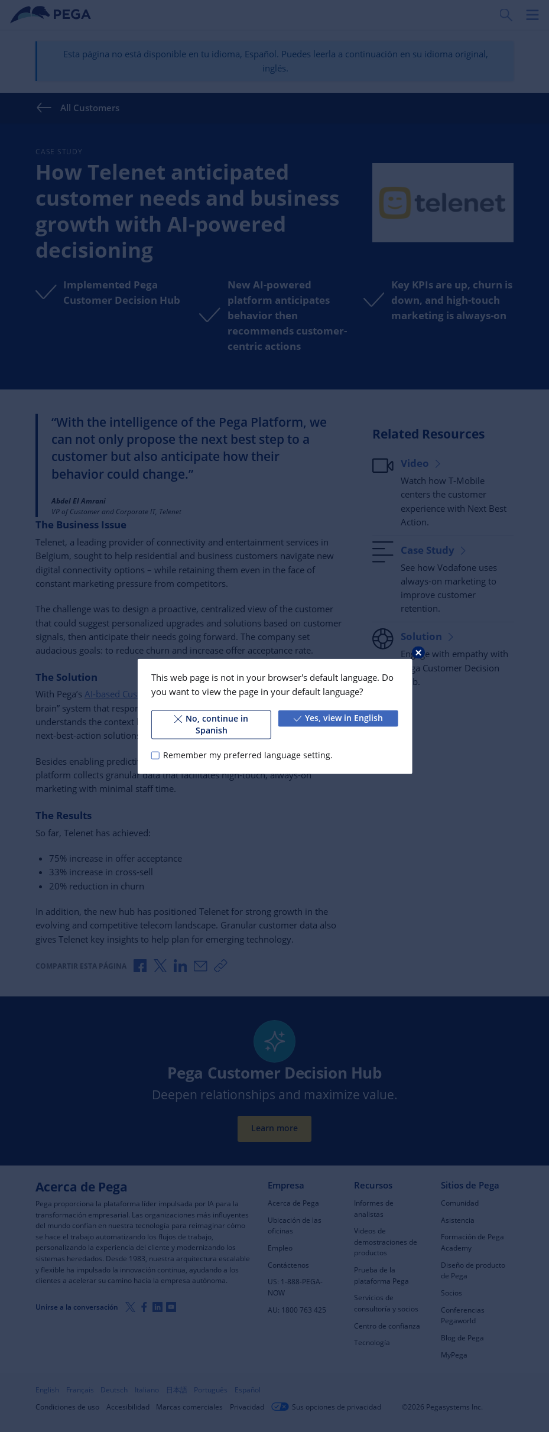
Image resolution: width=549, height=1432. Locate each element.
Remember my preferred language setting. (248, 754)
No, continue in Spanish (211, 724)
